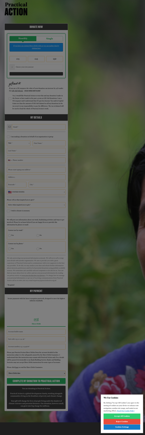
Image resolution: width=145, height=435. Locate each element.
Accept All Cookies (122, 416)
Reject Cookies (122, 422)
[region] (122, 413)
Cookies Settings (122, 427)
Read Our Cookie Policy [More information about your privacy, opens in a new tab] (125, 411)
